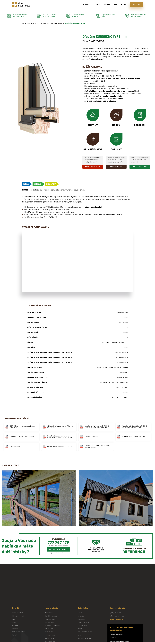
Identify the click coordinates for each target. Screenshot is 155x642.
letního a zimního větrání (112, 96)
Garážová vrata (49, 638)
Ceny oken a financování (85, 632)
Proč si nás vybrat (17, 613)
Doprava (80, 628)
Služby (97, 4)
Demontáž (81, 616)
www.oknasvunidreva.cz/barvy (110, 214)
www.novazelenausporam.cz (74, 190)
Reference (15, 628)
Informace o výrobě (18, 616)
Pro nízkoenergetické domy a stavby (50, 23)
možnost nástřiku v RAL (93, 207)
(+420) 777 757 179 (115, 613)
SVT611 (25, 190)
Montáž (80, 613)
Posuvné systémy (50, 619)
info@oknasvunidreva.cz (117, 616)
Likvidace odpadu (82, 625)
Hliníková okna (49, 628)
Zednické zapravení (83, 622)
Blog (115, 4)
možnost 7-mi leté (117, 98)
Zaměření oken (82, 619)
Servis (79, 635)
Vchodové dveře (49, 622)
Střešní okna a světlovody (52, 625)
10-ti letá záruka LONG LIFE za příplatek (100, 101)
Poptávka (136, 4)
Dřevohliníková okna (51, 616)
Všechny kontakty (116, 619)
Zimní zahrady (49, 632)
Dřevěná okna (31, 23)
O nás (123, 4)
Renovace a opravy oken (85, 638)
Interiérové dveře (50, 635)
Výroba (107, 4)
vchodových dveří (97, 59)
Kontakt (14, 635)
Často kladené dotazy (18, 632)
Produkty (87, 4)
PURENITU (53, 217)
